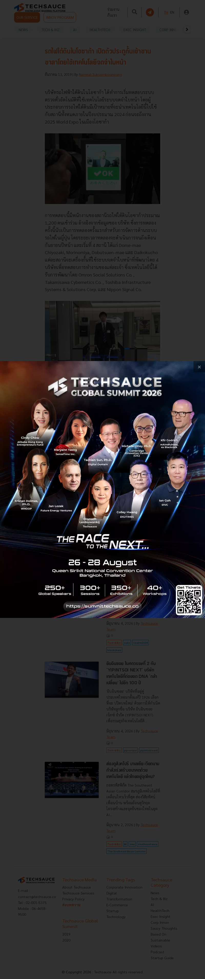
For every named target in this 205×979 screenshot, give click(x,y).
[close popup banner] (199, 367)
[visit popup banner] (102, 489)
